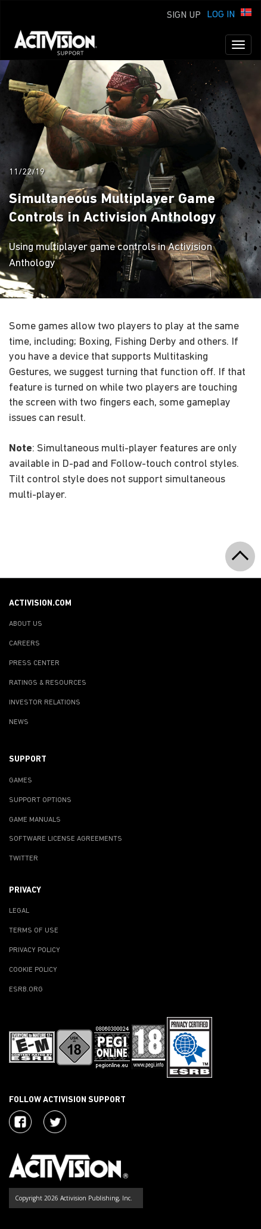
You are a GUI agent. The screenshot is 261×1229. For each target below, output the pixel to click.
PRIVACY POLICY (34, 950)
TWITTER (23, 858)
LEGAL (19, 911)
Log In (221, 15)
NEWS (19, 722)
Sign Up (184, 15)
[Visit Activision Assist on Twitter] (55, 1122)
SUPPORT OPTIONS (40, 800)
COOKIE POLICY (33, 970)
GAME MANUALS (35, 820)
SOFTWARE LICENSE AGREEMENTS (65, 839)
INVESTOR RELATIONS (44, 702)
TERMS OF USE (33, 930)
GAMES (20, 780)
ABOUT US (25, 624)
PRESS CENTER (34, 663)
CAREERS (24, 643)
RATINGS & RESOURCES (47, 683)
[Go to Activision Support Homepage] (62, 45)
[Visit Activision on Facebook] (20, 1122)
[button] (246, 13)
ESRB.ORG (26, 989)
